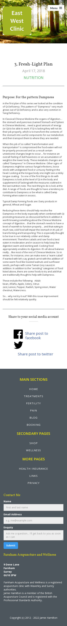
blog (33, 417)
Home (33, 389)
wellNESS (33, 450)
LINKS (33, 475)
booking (34, 424)
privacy (34, 483)
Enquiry (8, 527)
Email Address (13, 514)
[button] (56, 8)
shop (33, 443)
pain (33, 410)
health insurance (33, 468)
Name (7, 501)
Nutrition (33, 77)
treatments (33, 396)
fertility (33, 403)
